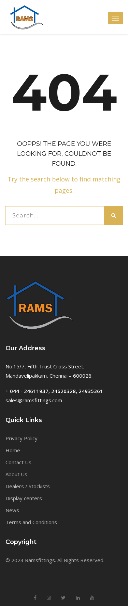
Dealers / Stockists (27, 486)
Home (12, 450)
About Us (16, 474)
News (12, 510)
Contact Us (18, 462)
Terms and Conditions (31, 522)
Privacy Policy (21, 438)
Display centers (23, 498)
